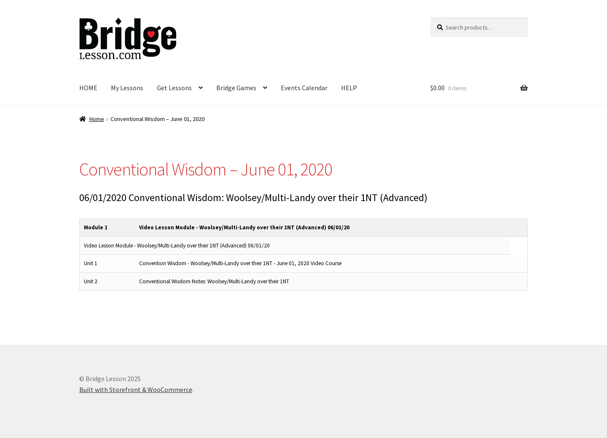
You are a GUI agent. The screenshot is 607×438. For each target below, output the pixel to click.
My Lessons (127, 87)
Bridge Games (236, 87)
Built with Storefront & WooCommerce (135, 389)
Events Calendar (304, 87)
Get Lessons (174, 87)
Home (96, 119)
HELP (349, 87)
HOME (88, 87)
